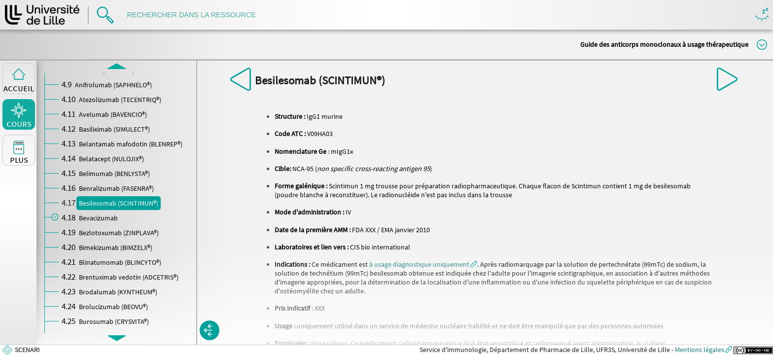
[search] (196, 15)
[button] (423, 264)
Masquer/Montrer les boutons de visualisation (762, 15)
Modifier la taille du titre (762, 44)
